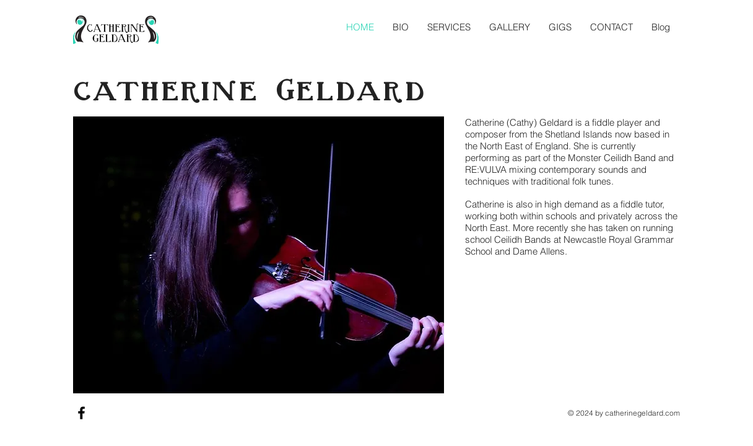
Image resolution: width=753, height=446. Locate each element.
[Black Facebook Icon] (81, 412)
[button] (449, 27)
